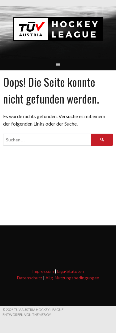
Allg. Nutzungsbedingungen (72, 277)
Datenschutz (29, 277)
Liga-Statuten (70, 271)
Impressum (43, 271)
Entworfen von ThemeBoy (26, 315)
